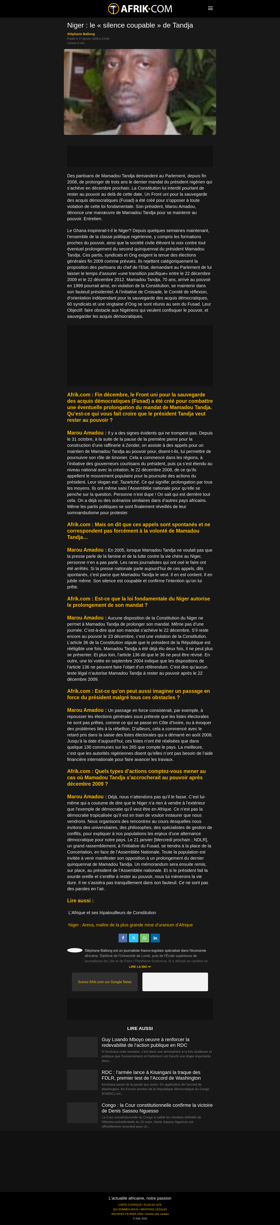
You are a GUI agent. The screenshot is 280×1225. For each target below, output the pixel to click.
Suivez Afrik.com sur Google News (104, 982)
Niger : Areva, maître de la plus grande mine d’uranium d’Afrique (130, 924)
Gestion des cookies (157, 1214)
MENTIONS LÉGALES (154, 1209)
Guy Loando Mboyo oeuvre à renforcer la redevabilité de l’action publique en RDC (145, 1042)
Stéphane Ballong (81, 34)
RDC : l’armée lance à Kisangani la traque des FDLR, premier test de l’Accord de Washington (151, 1075)
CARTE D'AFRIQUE (130, 1204)
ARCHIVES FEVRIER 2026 (127, 1214)
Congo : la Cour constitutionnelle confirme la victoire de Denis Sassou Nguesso (157, 1108)
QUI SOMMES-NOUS (125, 1209)
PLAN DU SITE (153, 1204)
